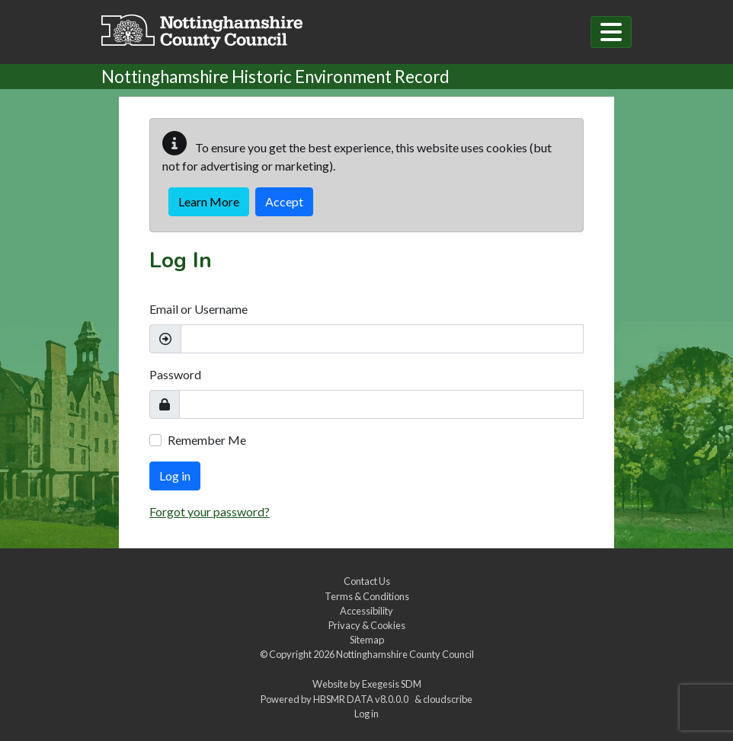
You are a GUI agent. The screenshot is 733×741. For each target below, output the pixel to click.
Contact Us (367, 581)
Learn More (208, 201)
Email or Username (198, 309)
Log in (174, 475)
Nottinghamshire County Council (405, 654)
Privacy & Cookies (366, 625)
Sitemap (367, 640)
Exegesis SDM (391, 684)
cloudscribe (447, 699)
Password (175, 374)
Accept (284, 201)
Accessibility (366, 611)
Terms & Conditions (367, 596)
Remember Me (207, 440)
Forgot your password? (209, 511)
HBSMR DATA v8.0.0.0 (362, 699)
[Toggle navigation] (611, 32)
